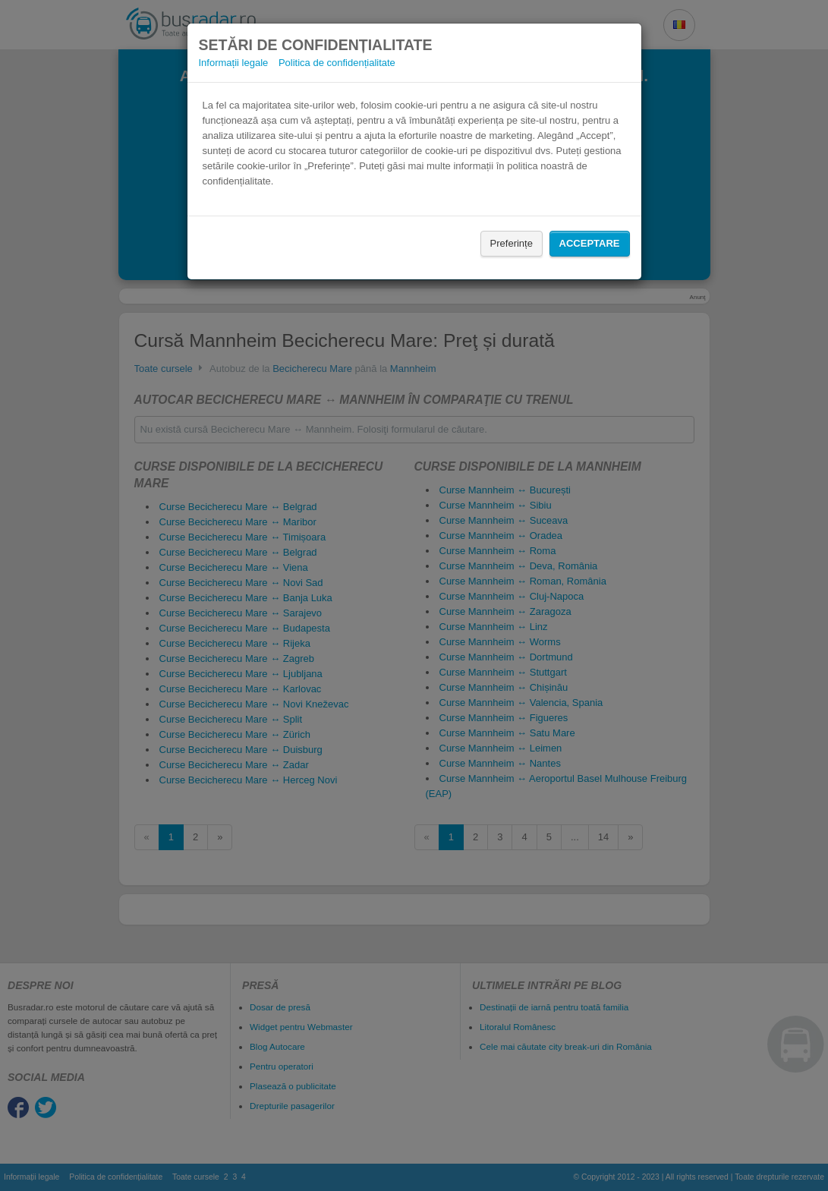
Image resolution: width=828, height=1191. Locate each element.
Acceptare (589, 243)
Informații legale (234, 62)
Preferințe (511, 243)
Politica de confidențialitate (337, 62)
